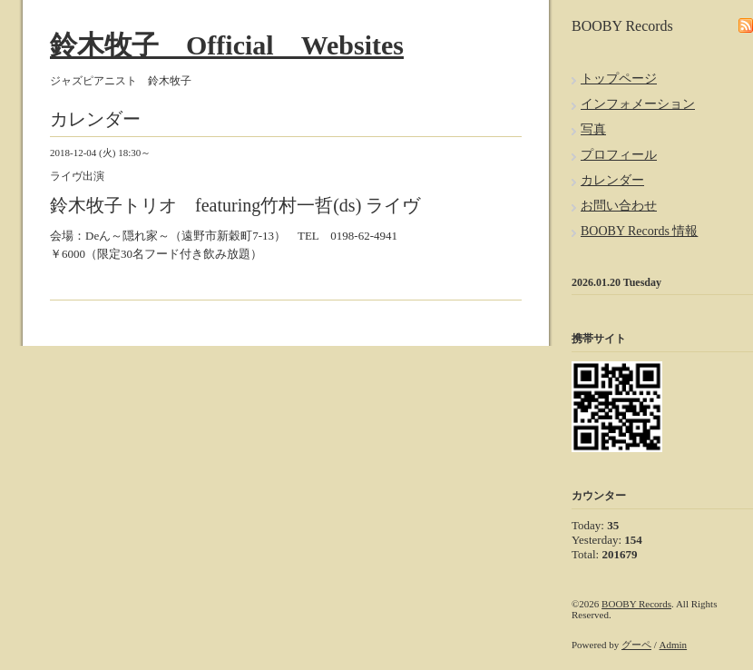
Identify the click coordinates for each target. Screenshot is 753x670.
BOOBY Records (636, 603)
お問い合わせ (619, 205)
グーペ (636, 644)
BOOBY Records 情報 (639, 231)
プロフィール (619, 155)
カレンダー (612, 180)
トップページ (619, 78)
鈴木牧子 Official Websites (227, 45)
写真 (593, 129)
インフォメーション (638, 104)
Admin (674, 644)
